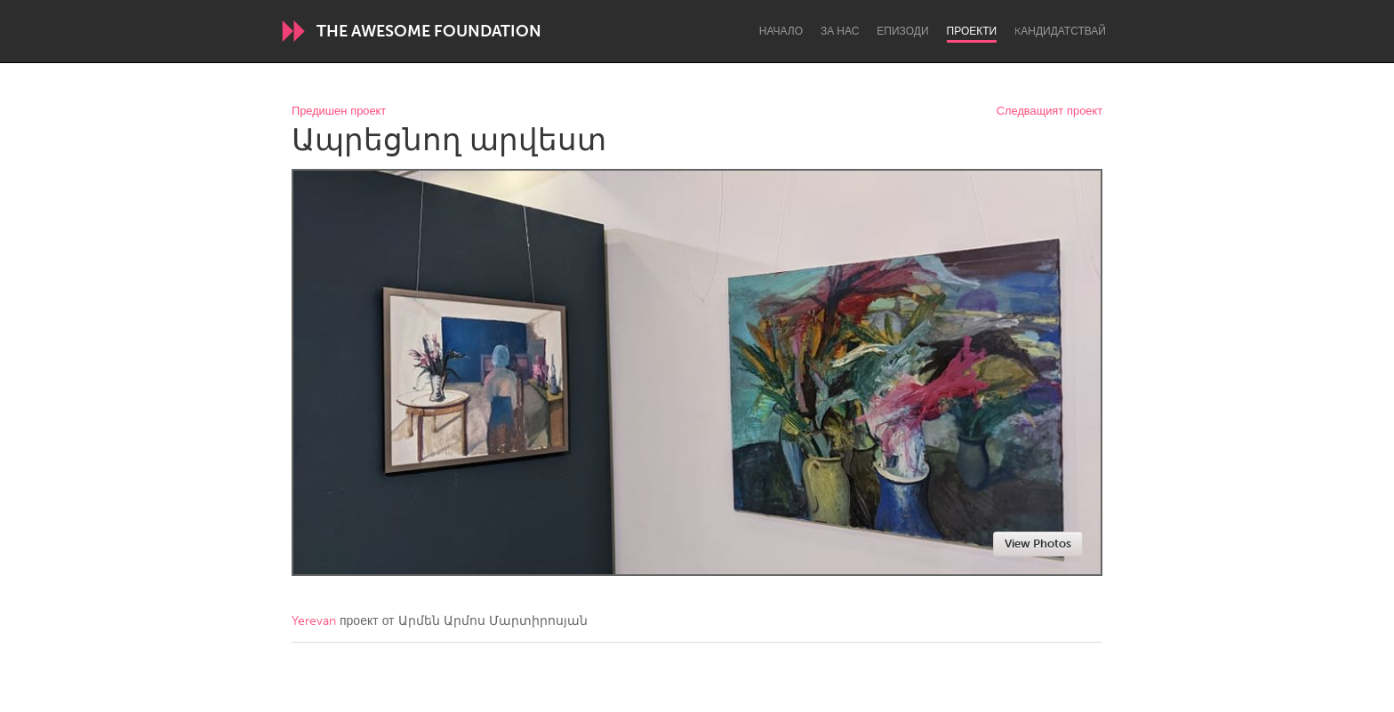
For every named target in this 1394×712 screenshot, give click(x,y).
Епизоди (902, 31)
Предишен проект (339, 111)
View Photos (1038, 543)
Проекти (972, 31)
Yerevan (314, 620)
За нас (840, 31)
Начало (781, 31)
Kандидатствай (1060, 31)
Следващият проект (1049, 111)
